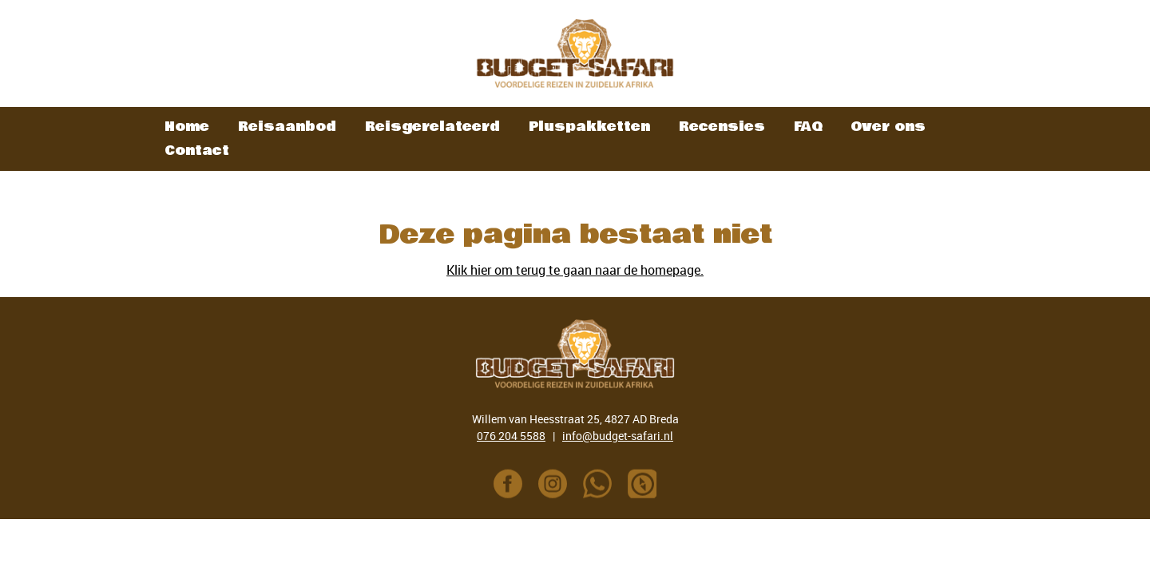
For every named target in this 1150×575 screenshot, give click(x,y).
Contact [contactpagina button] (197, 151)
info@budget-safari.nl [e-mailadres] (617, 435)
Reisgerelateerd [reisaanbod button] (432, 127)
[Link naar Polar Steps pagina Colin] (642, 487)
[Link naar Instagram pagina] (553, 487)
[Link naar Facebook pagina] (508, 487)
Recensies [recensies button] (722, 127)
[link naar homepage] (575, 53)
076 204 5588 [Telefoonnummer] (511, 435)
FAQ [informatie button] (808, 127)
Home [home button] (187, 127)
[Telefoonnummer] (597, 487)
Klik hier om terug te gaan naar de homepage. (575, 270)
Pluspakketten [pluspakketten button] (589, 127)
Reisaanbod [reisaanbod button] (287, 127)
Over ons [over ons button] (888, 127)
